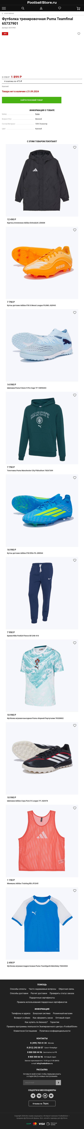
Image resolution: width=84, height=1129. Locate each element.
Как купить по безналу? (36, 1021)
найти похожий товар (22, 99)
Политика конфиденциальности (54, 1029)
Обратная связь (66, 987)
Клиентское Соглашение (25, 1029)
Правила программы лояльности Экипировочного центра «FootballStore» (42, 1025)
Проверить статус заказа (62, 992)
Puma (37, 113)
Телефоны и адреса (21, 1012)
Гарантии (54, 1021)
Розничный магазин (62, 1012)
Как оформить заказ (43, 1016)
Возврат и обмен (22, 1016)
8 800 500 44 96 (34, 1051)
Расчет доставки (39, 992)
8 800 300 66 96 (35, 1055)
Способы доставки (19, 992)
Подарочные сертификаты (42, 996)
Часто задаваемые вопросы (42, 987)
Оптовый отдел (62, 1016)
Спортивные (8, 13)
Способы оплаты (18, 987)
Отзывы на (44, 1102)
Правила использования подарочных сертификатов (42, 1001)
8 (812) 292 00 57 (35, 1046)
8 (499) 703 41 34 (38, 1042)
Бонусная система (41, 1012)
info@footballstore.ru (45, 1062)
